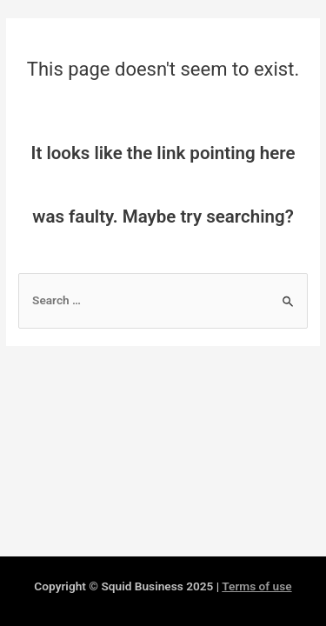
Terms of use (256, 586)
